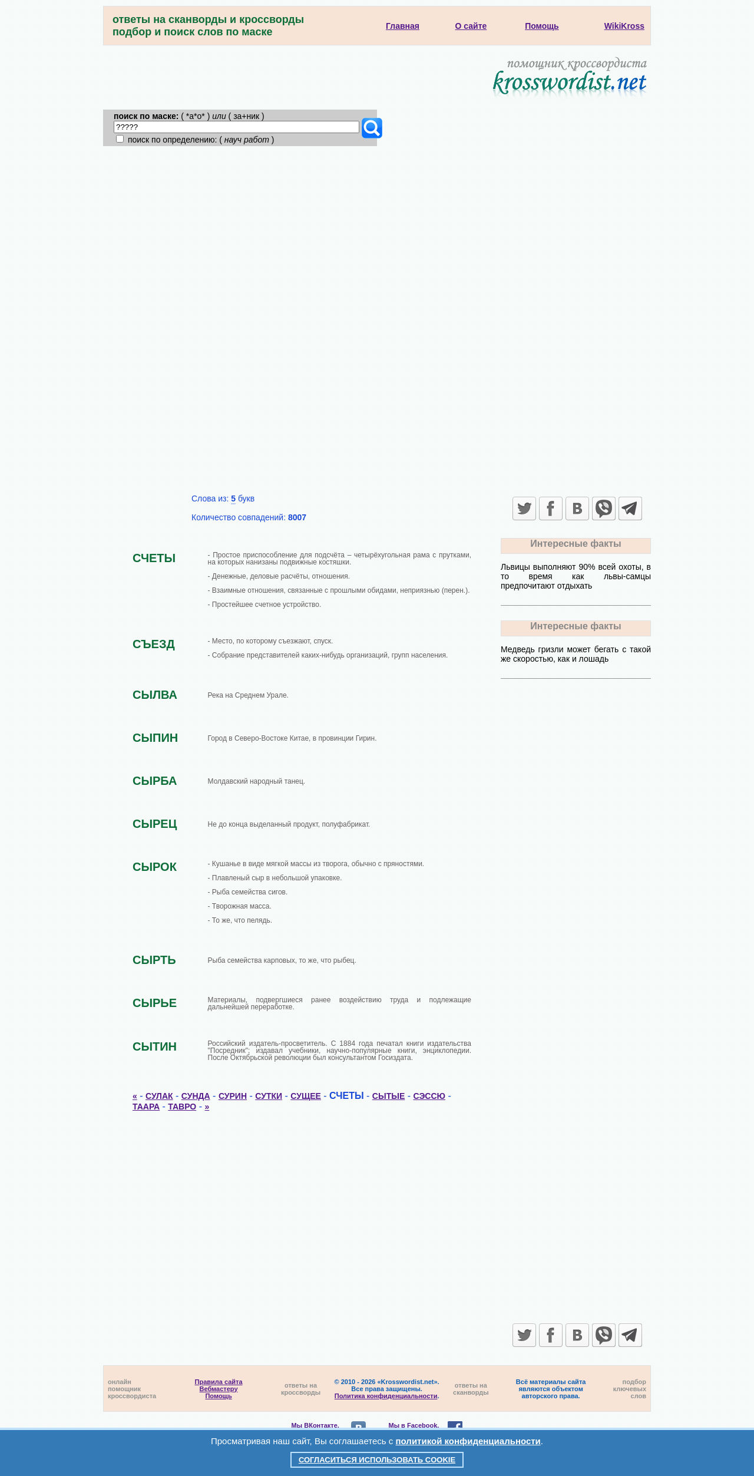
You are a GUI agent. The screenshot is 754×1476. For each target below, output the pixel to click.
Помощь (218, 1395)
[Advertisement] (377, 234)
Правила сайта (219, 1381)
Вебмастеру (219, 1388)
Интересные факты (575, 544)
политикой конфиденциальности (468, 1441)
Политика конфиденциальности (386, 1395)
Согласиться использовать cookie (377, 1459)
